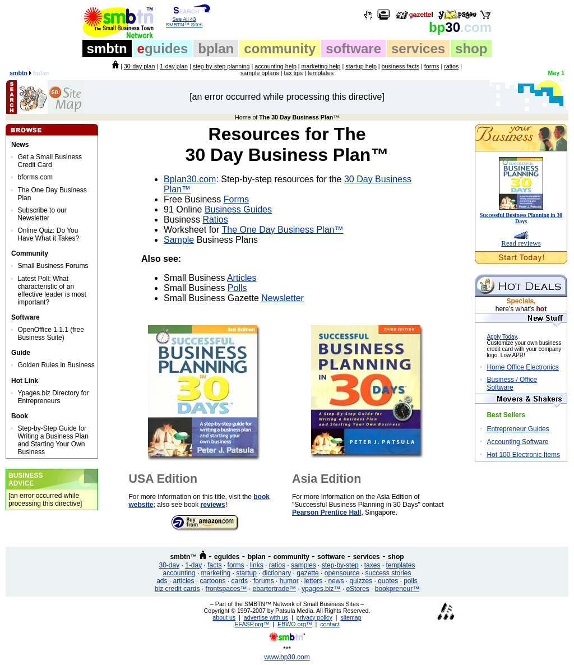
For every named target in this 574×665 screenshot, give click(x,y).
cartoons (213, 581)
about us (223, 617)
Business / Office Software (512, 383)
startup (246, 573)
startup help (361, 66)
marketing (216, 573)
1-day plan (174, 66)
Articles (241, 278)
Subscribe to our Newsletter (41, 214)
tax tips (293, 73)
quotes (388, 581)
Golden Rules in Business (55, 365)
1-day (193, 565)
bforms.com (35, 177)
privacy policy (314, 617)
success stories (388, 573)
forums (263, 581)
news (336, 581)
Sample (179, 239)
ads (161, 581)
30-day (169, 565)
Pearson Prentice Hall (326, 512)
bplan (216, 48)
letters (313, 581)
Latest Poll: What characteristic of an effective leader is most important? (51, 290)
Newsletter (282, 298)
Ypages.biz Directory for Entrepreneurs (53, 397)
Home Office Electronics (523, 367)
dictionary (276, 573)
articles (184, 581)
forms (431, 66)
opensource (342, 573)
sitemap (350, 617)
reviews (213, 505)
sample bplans (259, 73)
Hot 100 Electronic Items (523, 455)
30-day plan (139, 66)
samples (303, 565)
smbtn (107, 48)
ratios (451, 66)
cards (240, 581)
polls (411, 581)
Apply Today (502, 337)
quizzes (360, 581)
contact (329, 624)
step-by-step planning (221, 66)
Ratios (215, 219)
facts (214, 565)
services (418, 48)
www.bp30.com (286, 657)
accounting (179, 573)
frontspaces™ (226, 589)
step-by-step (340, 565)
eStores (357, 589)
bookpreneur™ (397, 589)
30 (460, 27)
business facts (401, 66)
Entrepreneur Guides (518, 429)
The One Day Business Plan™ (282, 229)
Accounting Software (517, 442)
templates (321, 73)
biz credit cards (177, 589)
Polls (237, 288)
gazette (307, 573)
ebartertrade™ (274, 589)
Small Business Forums (52, 266)
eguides (226, 557)
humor (289, 581)
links (256, 565)
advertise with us (266, 617)
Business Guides (238, 209)
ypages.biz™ (321, 589)
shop (471, 48)
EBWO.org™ (294, 624)
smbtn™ (183, 557)
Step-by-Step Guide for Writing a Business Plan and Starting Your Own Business (53, 440)
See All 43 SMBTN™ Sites (184, 19)
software (353, 48)
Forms (236, 199)
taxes (372, 565)
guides (162, 48)
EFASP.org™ (251, 624)
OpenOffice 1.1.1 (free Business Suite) (50, 333)
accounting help (275, 66)
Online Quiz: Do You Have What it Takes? (48, 234)
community (280, 48)
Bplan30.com (190, 179)
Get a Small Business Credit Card (49, 161)
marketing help (321, 66)
